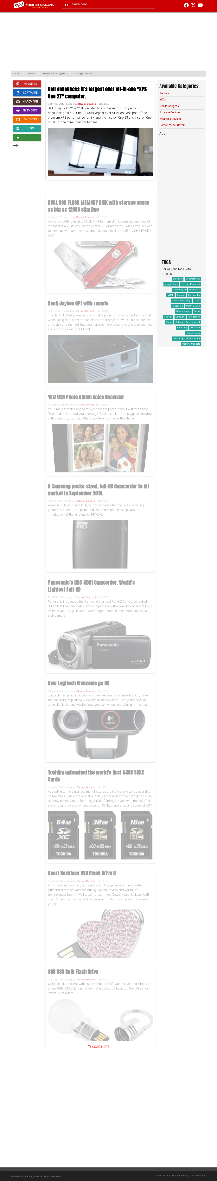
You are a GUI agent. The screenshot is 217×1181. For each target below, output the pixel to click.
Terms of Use (162, 1175)
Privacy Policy (180, 1175)
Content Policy (198, 1175)
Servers (164, 93)
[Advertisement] (108, 39)
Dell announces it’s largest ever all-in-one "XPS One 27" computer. (97, 92)
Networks (27, 110)
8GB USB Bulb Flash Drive (73, 977)
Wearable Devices (171, 119)
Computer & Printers (173, 125)
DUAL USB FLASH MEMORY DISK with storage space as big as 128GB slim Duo (98, 211)
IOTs (162, 99)
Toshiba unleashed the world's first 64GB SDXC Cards (96, 781)
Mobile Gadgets (169, 106)
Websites (26, 83)
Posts (31, 73)
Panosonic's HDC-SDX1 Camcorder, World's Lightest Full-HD (91, 591)
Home (16, 73)
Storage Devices (83, 73)
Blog (25, 128)
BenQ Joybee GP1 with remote (78, 309)
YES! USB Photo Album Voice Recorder (86, 403)
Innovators (26, 137)
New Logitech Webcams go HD (78, 689)
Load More (98, 1047)
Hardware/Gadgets (54, 73)
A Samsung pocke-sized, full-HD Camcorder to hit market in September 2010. (98, 495)
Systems (26, 119)
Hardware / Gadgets (27, 101)
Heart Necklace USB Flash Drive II (82, 879)
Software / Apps (27, 92)
